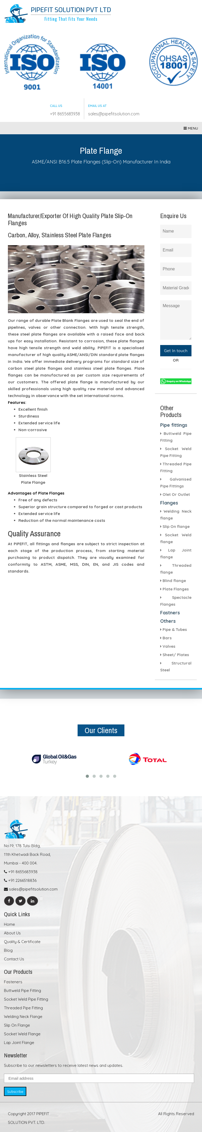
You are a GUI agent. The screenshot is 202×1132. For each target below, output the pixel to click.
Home (9, 924)
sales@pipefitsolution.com (113, 113)
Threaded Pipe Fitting (23, 1007)
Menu (191, 128)
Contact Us (14, 958)
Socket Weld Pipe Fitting (26, 999)
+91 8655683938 (65, 113)
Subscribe (15, 1091)
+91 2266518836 (20, 880)
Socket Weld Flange (22, 1033)
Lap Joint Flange (19, 1042)
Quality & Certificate (22, 941)
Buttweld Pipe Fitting (22, 990)
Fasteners (13, 981)
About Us (12, 932)
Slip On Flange (17, 1025)
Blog (8, 950)
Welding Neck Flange (23, 1016)
